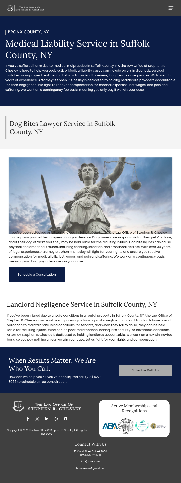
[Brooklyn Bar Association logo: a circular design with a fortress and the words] (126, 426)
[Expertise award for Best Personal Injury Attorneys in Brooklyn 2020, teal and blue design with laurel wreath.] (142, 426)
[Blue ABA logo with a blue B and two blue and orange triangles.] (110, 426)
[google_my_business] (66, 419)
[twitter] (37, 419)
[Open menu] (171, 8)
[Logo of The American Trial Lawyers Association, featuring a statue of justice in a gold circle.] (158, 426)
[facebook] (28, 419)
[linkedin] (47, 419)
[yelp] (56, 419)
